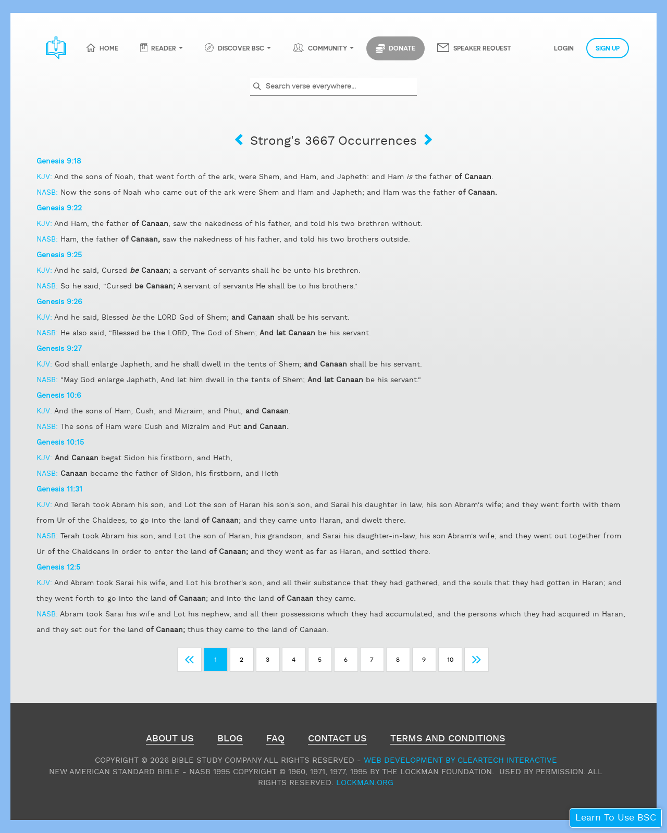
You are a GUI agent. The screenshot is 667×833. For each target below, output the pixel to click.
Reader (163, 48)
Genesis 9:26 (59, 302)
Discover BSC (241, 48)
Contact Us (337, 739)
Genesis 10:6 (58, 395)
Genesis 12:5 (58, 567)
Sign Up (608, 48)
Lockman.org (364, 783)
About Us (170, 739)
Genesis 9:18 (58, 161)
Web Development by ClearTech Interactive (460, 760)
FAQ (275, 739)
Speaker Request (482, 48)
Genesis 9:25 (59, 255)
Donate (395, 48)
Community (327, 48)
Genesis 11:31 (59, 489)
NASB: (48, 192)
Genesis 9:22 (59, 208)
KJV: (45, 177)
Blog (230, 739)
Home (109, 48)
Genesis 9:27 (59, 349)
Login (564, 48)
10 (450, 658)
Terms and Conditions (447, 739)
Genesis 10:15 (60, 442)
